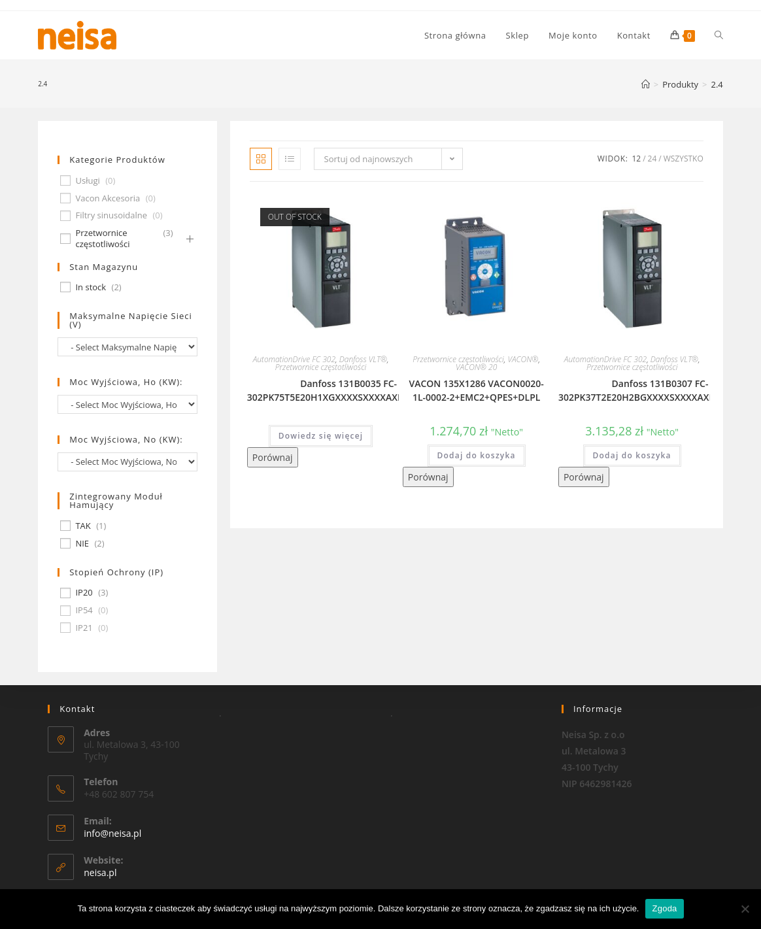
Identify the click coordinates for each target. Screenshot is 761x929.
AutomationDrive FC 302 (294, 359)
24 (652, 158)
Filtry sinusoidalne (111, 215)
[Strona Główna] (645, 84)
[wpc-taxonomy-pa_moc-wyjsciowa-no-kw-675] (127, 461)
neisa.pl (100, 872)
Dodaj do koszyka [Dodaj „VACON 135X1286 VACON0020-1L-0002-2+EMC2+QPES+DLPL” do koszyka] (476, 455)
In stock (90, 287)
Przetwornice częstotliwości (320, 367)
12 (636, 158)
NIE (82, 543)
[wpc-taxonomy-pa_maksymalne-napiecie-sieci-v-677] (127, 346)
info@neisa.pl (112, 833)
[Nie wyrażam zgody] (744, 908)
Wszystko (683, 158)
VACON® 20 (476, 367)
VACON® (522, 359)
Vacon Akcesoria (107, 198)
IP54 (83, 610)
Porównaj (272, 457)
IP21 (83, 627)
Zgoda (664, 908)
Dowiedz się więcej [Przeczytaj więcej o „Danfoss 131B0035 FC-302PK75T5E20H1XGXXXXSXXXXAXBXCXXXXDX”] (321, 435)
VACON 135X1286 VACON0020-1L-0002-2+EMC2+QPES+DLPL (476, 390)
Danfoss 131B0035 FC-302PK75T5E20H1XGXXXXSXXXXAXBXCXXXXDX (348, 390)
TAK (82, 526)
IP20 (83, 592)
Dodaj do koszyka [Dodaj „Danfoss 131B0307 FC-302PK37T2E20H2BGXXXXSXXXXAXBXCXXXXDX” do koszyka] (632, 455)
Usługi (87, 180)
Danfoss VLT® (363, 359)
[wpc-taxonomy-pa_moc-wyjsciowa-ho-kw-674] (127, 404)
